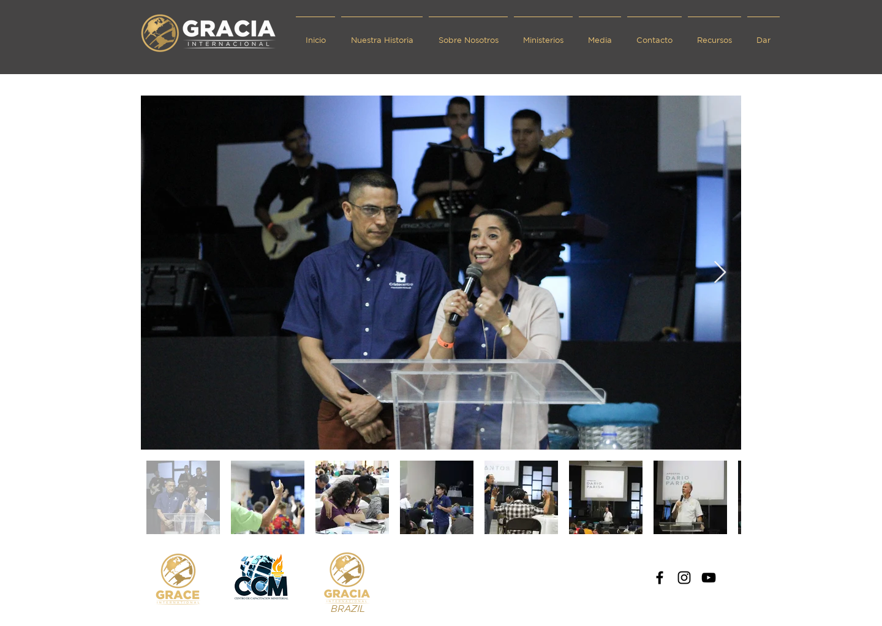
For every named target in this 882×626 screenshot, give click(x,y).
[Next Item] (720, 273)
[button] (468, 35)
